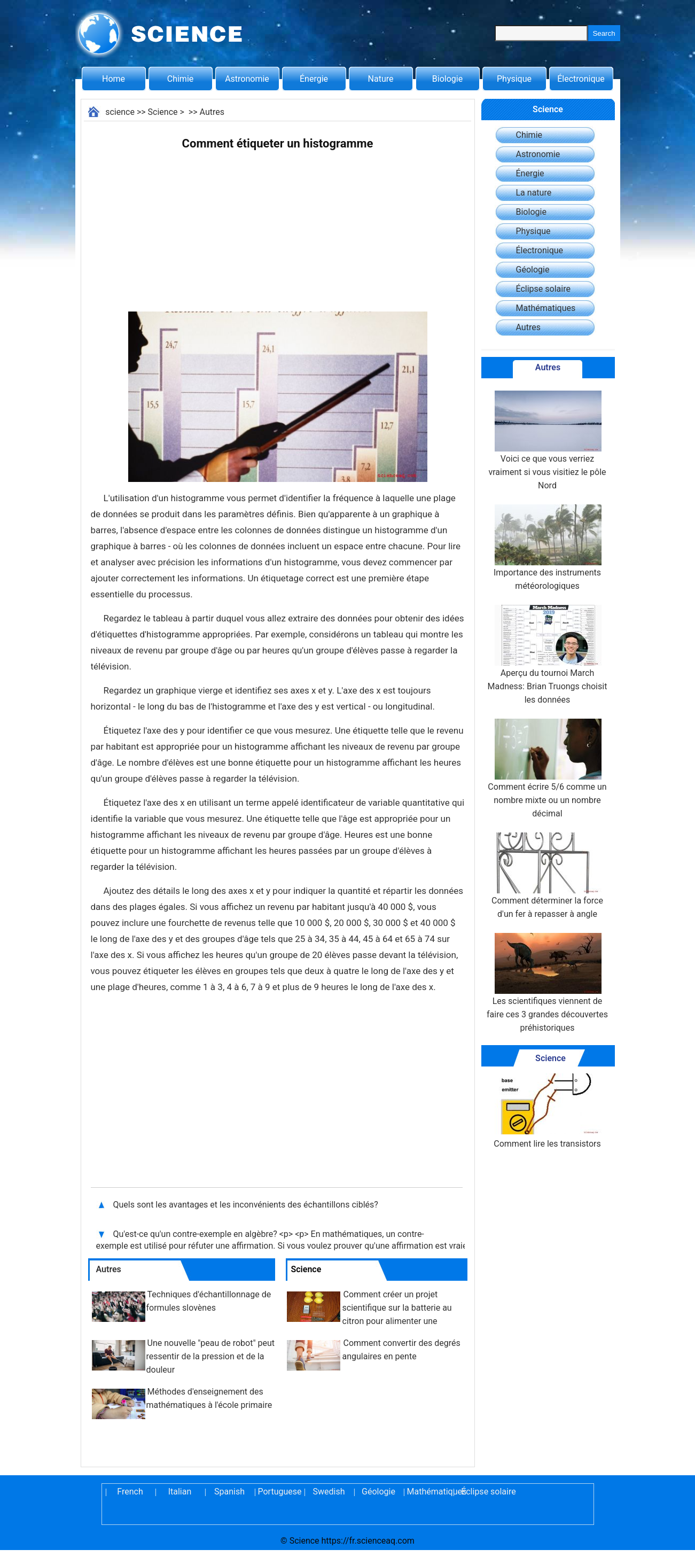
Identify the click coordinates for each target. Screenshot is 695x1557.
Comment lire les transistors (547, 1111)
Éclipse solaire (543, 289)
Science (163, 112)
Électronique (581, 79)
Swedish (329, 1491)
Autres (212, 112)
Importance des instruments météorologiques (547, 547)
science (120, 112)
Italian (180, 1491)
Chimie (180, 79)
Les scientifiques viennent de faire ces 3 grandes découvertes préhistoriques (547, 983)
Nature (381, 79)
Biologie (447, 79)
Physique (514, 79)
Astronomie (247, 79)
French (130, 1491)
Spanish (229, 1491)
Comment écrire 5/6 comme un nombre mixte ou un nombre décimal (547, 769)
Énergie (314, 79)
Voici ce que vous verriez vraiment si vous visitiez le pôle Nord (547, 441)
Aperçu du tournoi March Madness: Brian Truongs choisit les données (547, 655)
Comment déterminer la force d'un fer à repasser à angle (547, 875)
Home (113, 79)
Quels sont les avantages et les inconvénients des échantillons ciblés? (246, 1205)
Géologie (533, 269)
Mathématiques (546, 308)
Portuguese (279, 1491)
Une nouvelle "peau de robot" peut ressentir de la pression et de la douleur (210, 1356)
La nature (534, 193)
